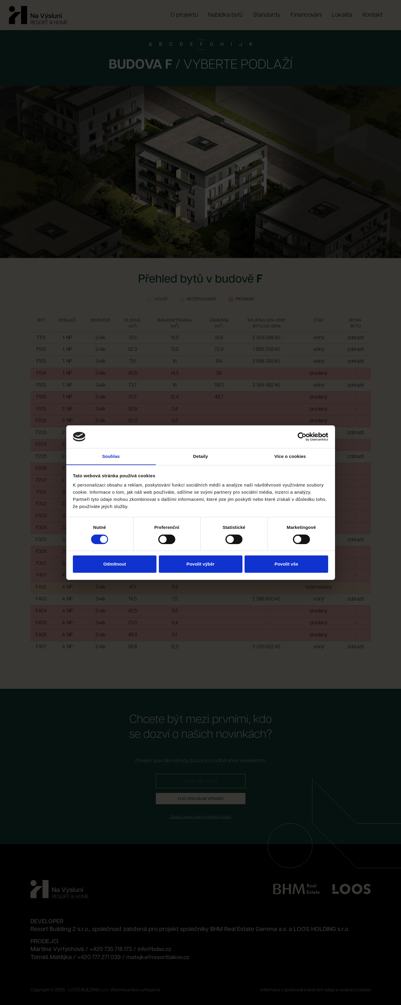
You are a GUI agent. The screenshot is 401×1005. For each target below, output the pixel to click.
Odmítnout (114, 564)
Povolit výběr (200, 564)
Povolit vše (286, 564)
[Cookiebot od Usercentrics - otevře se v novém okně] (302, 436)
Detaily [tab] (200, 456)
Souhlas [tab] (111, 456)
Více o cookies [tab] (290, 456)
